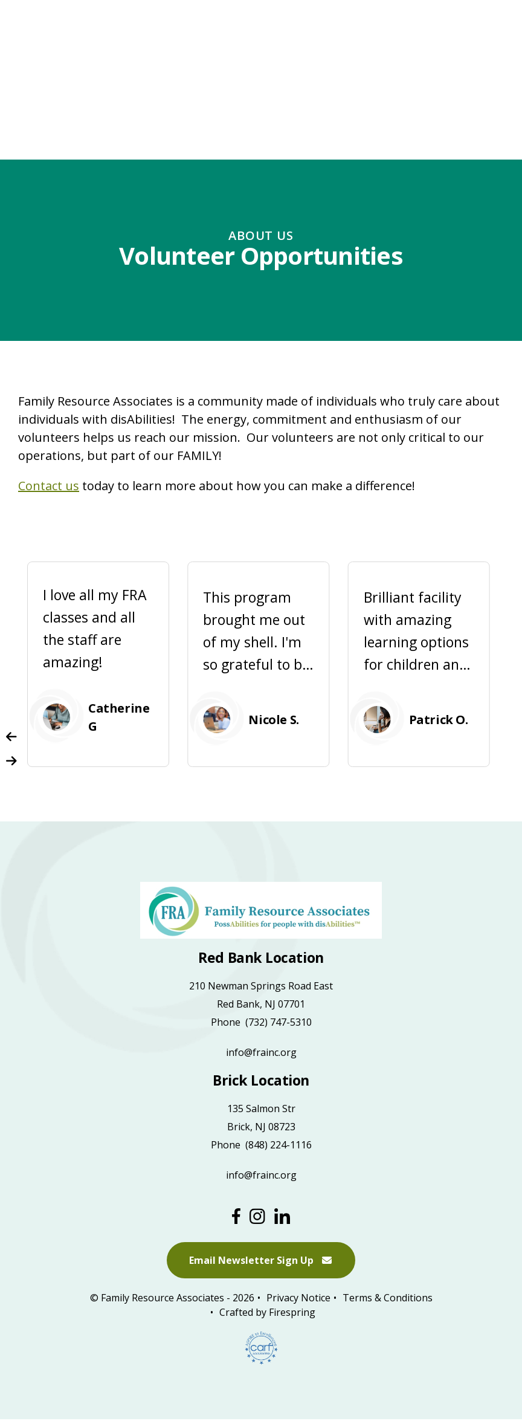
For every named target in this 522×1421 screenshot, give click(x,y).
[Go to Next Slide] (11, 761)
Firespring (292, 1312)
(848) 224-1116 (278, 1144)
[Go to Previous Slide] (11, 737)
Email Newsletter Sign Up (261, 1260)
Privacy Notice (298, 1298)
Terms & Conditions (388, 1298)
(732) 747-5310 (278, 1022)
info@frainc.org (261, 1052)
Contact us (48, 485)
